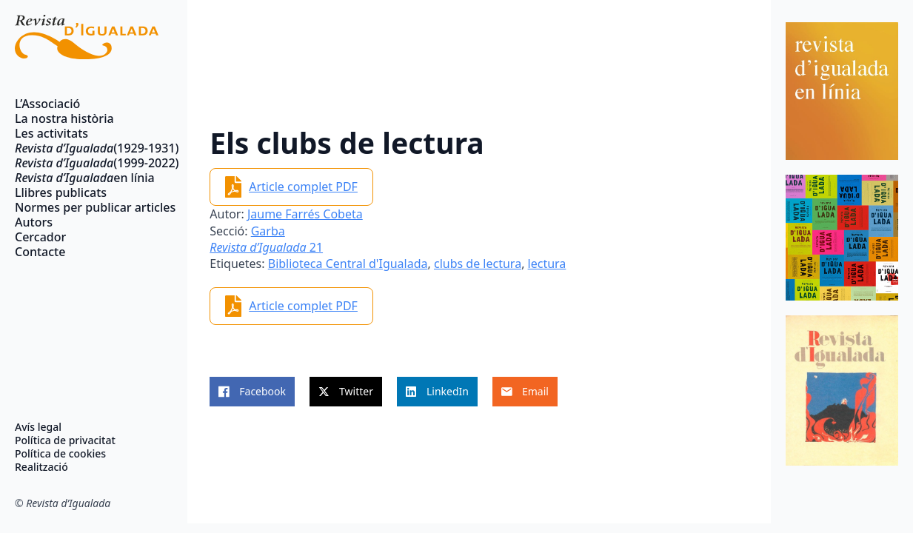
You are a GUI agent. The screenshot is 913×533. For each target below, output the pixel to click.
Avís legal (38, 427)
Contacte (40, 251)
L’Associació (47, 103)
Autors (34, 222)
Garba (268, 231)
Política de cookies (60, 453)
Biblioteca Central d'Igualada (348, 263)
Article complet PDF (303, 186)
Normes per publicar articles (86, 207)
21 (266, 247)
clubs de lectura (477, 263)
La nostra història (64, 118)
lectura (547, 263)
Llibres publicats (61, 192)
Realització (41, 467)
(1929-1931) (86, 148)
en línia (85, 177)
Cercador (40, 236)
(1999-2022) (86, 162)
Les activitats (51, 133)
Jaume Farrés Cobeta (305, 214)
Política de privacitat (65, 440)
